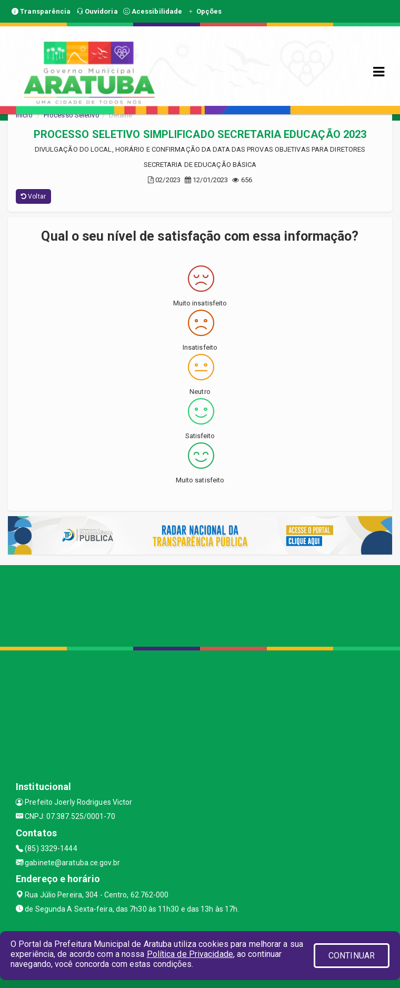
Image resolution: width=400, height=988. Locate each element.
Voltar (33, 196)
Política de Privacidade (190, 954)
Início (24, 115)
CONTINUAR (351, 956)
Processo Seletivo (71, 115)
